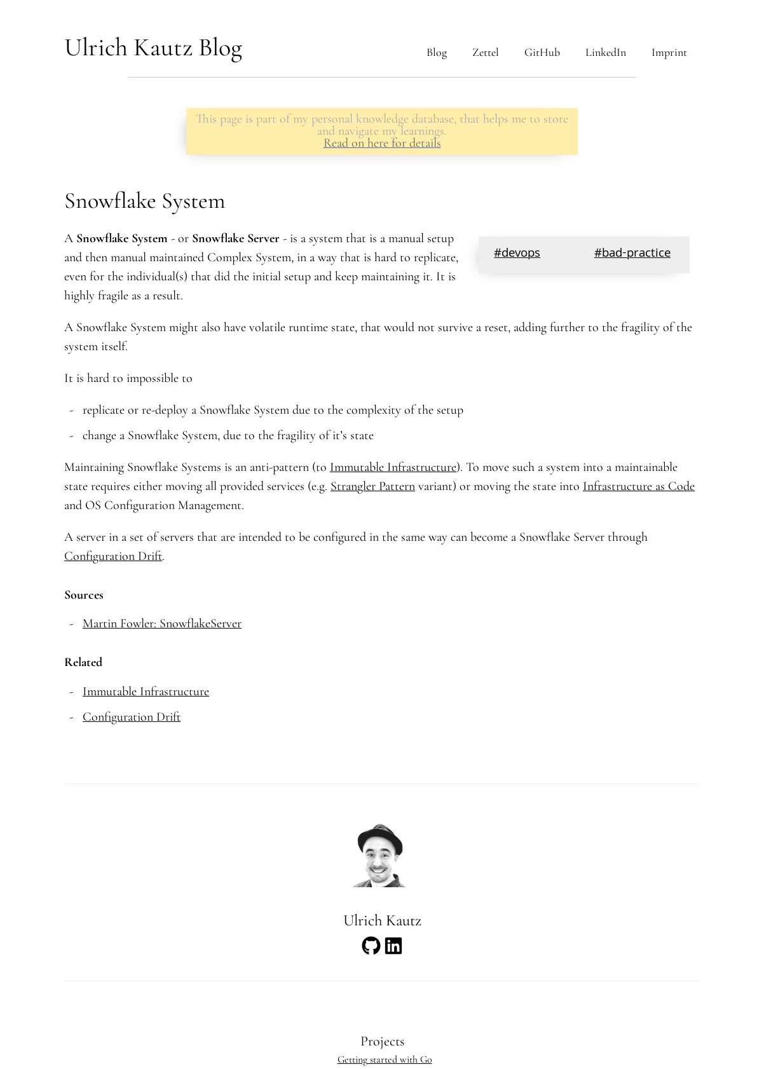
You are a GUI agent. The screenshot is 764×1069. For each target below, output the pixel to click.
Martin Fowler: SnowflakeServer (162, 623)
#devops (517, 254)
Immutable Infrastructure (393, 467)
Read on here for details (382, 143)
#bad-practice (632, 254)
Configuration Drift (113, 556)
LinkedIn (605, 52)
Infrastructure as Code (639, 486)
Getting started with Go (385, 1059)
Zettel (485, 52)
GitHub (542, 52)
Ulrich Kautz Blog (153, 47)
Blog (436, 52)
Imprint (669, 52)
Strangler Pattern (373, 486)
